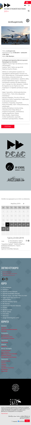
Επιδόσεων (21, 421)
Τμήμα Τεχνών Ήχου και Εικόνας (9, 273)
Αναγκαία (15, 421)
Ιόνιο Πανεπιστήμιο (6, 271)
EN (28, 5)
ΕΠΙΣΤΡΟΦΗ (8, 126)
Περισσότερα (4, 413)
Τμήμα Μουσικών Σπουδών (8, 275)
